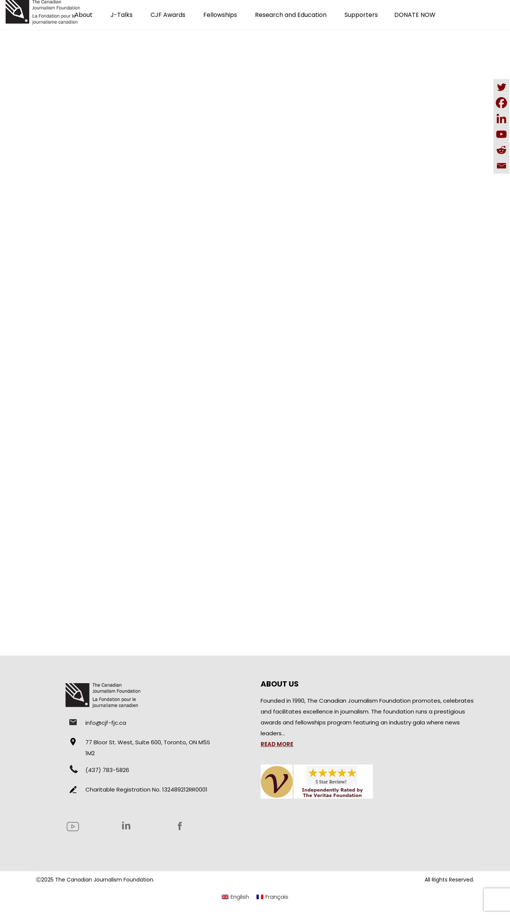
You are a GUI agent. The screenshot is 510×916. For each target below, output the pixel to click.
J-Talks (121, 14)
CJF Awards (168, 14)
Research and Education (291, 14)
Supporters (361, 14)
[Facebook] (501, 103)
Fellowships (220, 14)
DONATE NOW (414, 14)
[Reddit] (501, 150)
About (83, 14)
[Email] (501, 166)
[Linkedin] (501, 118)
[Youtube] (501, 134)
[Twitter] (501, 87)
